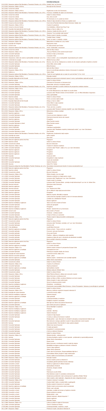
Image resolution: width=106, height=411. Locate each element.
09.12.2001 (5, 335)
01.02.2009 (5, 166)
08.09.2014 (5, 78)
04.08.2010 (5, 121)
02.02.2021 (5, 21)
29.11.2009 (5, 147)
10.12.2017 (5, 41)
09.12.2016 (5, 51)
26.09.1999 (5, 388)
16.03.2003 (5, 302)
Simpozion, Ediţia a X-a (14, 247)
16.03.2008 (5, 213)
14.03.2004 (5, 282)
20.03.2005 (5, 268)
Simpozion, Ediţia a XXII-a (15, 37)
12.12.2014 (5, 76)
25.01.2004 (5, 286)
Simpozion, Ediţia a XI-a (15, 217)
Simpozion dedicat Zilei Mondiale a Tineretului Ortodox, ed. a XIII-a (27, 31)
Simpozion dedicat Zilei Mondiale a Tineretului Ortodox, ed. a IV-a (26, 107)
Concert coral (12, 45)
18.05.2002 (5, 323)
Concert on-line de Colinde (15, 23)
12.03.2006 (5, 259)
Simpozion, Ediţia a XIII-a (15, 145)
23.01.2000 (5, 378)
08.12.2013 (5, 82)
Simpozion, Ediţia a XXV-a (15, 19)
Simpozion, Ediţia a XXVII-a (16, 6)
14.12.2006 (5, 245)
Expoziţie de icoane (13, 135)
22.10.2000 (5, 361)
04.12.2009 (5, 145)
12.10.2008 (5, 178)
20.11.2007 (5, 225)
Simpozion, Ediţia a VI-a (15, 306)
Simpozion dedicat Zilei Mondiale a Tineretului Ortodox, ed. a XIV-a (27, 21)
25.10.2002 (5, 313)
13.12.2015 (5, 70)
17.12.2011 (5, 96)
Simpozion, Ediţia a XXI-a (15, 41)
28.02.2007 (5, 237)
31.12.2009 (5, 139)
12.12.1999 (5, 380)
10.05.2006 (5, 253)
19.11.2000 (5, 359)
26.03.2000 (5, 374)
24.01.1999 (5, 400)
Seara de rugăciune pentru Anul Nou (18, 139)
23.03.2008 (5, 208)
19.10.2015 (5, 72)
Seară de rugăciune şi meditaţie (17, 229)
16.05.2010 (5, 131)
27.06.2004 (5, 278)
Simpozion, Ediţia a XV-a (15, 99)
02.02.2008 (5, 217)
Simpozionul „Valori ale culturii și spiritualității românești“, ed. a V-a (26, 58)
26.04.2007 (5, 231)
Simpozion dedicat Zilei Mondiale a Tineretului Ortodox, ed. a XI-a (26, 39)
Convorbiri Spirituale (14, 53)
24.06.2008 (5, 196)
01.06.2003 (5, 300)
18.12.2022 (5, 8)
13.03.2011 (5, 105)
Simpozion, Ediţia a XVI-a (15, 88)
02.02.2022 (5, 12)
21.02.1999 (5, 398)
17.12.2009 (5, 143)
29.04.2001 (5, 349)
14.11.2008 (5, 176)
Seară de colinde (13, 68)
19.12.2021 (5, 14)
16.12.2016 (5, 49)
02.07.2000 (5, 368)
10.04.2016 (5, 60)
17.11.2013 (5, 84)
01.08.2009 (5, 154)
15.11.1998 (5, 404)
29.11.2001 (5, 337)
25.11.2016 (5, 53)
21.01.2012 (5, 94)
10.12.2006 (5, 247)
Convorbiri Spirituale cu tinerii (16, 115)
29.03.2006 (5, 257)
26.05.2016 (5, 58)
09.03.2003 (5, 304)
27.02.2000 (5, 376)
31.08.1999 (5, 394)
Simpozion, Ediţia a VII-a (15, 290)
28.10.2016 (5, 55)
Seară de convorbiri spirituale (16, 255)
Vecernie (10, 164)
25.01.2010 (5, 135)
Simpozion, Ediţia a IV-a (15, 357)
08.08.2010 (5, 119)
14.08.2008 (5, 184)
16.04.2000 (5, 372)
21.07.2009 (5, 156)
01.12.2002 (5, 308)
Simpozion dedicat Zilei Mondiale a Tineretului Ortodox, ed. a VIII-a (27, 74)
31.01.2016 (5, 62)
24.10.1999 (5, 384)
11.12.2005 (5, 264)
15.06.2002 (5, 319)
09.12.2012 (5, 88)
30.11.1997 (5, 408)
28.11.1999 (5, 382)
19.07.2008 (5, 194)
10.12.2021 (5, 19)
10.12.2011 (5, 99)
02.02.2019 (5, 35)
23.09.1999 (5, 390)
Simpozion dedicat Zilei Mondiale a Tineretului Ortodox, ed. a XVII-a (27, 4)
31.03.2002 (5, 327)
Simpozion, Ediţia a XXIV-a (15, 25)
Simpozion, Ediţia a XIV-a (15, 111)
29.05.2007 (5, 229)
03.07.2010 (5, 129)
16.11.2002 (5, 310)
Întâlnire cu (11, 72)
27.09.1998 (5, 406)
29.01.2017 (5, 47)
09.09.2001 (5, 343)
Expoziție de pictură (13, 55)
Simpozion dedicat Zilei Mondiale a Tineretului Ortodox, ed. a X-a (26, 47)
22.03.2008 (5, 210)
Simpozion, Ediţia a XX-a (15, 51)
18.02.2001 (5, 353)
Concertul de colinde (14, 143)
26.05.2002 (5, 321)
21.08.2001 (5, 345)
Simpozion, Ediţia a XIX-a (15, 70)
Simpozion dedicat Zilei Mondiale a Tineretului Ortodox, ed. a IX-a (26, 62)
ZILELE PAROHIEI (13, 127)
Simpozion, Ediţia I (13, 408)
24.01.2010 (5, 137)
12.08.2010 (5, 115)
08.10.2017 (5, 43)
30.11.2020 (5, 29)
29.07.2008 (5, 190)
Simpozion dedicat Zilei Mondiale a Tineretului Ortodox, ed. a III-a (26, 133)
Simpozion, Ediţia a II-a (14, 402)
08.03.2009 (5, 162)
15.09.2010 (5, 113)
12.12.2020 (5, 25)
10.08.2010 (5, 117)
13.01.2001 (5, 355)
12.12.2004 (5, 274)
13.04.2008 (5, 202)
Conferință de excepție (14, 60)
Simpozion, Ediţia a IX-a (15, 264)
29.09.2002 (5, 317)
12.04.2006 (5, 255)
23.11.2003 (5, 294)
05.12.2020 (5, 27)
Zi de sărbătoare (13, 227)
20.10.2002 (5, 315)
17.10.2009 (5, 149)
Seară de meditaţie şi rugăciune (17, 202)
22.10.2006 (5, 251)
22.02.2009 (5, 164)
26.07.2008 (5, 192)
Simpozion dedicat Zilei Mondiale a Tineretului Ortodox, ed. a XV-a (26, 12)
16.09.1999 (5, 392)
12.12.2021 (5, 16)
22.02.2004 (5, 284)
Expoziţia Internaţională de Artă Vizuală (19, 29)
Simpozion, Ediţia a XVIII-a (15, 76)
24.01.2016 (5, 64)
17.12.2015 (5, 68)
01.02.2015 (5, 74)
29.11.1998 (5, 402)
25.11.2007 (5, 223)
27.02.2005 (5, 270)
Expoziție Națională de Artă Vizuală (18, 78)
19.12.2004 (5, 272)
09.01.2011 (5, 109)
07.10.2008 (5, 180)
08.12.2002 (5, 306)
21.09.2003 (5, 298)
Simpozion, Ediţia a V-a (14, 335)
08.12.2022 (5, 10)
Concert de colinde (13, 8)
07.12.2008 (5, 174)
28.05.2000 (5, 370)
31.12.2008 (5, 168)
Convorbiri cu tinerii (13, 363)
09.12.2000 (5, 357)
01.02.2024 (5, 4)
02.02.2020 (5, 31)
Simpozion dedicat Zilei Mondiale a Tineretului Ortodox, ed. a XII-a (26, 35)
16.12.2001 (5, 333)
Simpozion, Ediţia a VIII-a (15, 274)
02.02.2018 (5, 39)
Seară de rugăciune (13, 113)
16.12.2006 (5, 243)
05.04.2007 (5, 233)
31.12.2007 (5, 219)
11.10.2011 (5, 101)
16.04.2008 (5, 200)
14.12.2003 (5, 290)
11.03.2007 (5, 235)
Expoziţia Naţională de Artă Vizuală (18, 101)
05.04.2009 (5, 158)
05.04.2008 (5, 206)
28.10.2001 (5, 341)
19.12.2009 (5, 141)
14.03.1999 (5, 396)
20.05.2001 (5, 347)
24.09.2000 (5, 365)
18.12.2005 (5, 261)
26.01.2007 (5, 239)
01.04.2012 (5, 90)
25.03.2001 (5, 351)
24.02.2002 (5, 329)
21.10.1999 (5, 386)
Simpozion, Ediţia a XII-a (15, 174)
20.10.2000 (5, 363)
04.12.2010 (5, 111)
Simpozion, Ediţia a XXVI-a (15, 10)
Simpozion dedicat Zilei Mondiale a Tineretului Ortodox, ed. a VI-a (26, 86)
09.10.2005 (5, 266)
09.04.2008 (5, 204)
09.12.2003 (5, 292)
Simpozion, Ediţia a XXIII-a (15, 33)
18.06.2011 (5, 103)
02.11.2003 (5, 296)
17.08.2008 (5, 182)
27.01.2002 (5, 331)
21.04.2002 (5, 325)
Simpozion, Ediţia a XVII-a (15, 82)
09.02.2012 (5, 92)
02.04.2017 (5, 45)
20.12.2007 (5, 221)
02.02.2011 (5, 107)
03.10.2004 (5, 276)
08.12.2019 (5, 33)
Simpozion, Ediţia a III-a (15, 380)
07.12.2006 (5, 249)
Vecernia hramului (13, 184)
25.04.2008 (5, 198)
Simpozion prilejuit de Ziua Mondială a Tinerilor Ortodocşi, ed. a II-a (27, 166)
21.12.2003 (5, 288)
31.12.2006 (5, 241)
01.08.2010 (5, 125)
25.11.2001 (5, 339)
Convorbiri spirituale (13, 231)
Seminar (10, 319)
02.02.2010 (5, 133)
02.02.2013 (5, 86)
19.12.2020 (5, 23)
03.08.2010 (5, 123)
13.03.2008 (5, 215)
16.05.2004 (5, 280)
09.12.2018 (5, 37)
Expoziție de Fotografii (14, 43)
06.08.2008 (5, 188)
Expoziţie (11, 156)
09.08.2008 (5, 186)
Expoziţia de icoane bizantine (16, 253)
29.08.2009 (5, 151)
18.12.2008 (5, 170)
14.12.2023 (5, 6)
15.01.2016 (5, 66)
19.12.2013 (5, 80)
